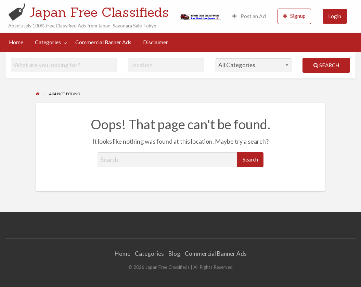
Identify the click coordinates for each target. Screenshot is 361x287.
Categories (48, 42)
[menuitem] (249, 16)
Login (334, 16)
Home (16, 42)
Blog (174, 253)
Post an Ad (249, 16)
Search (326, 65)
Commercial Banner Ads (103, 42)
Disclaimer (155, 42)
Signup (294, 16)
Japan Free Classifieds (99, 12)
